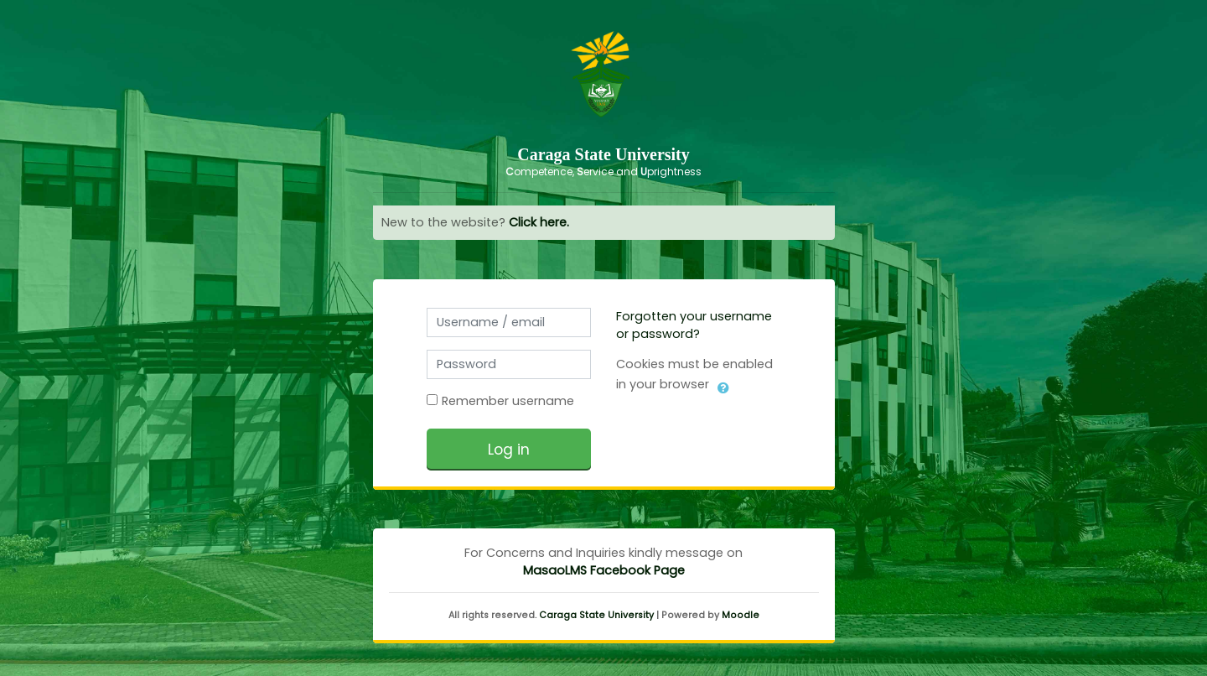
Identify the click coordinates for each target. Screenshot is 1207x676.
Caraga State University (596, 615)
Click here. (539, 222)
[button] (723, 385)
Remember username (508, 401)
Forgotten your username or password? (694, 325)
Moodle (740, 615)
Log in (509, 449)
